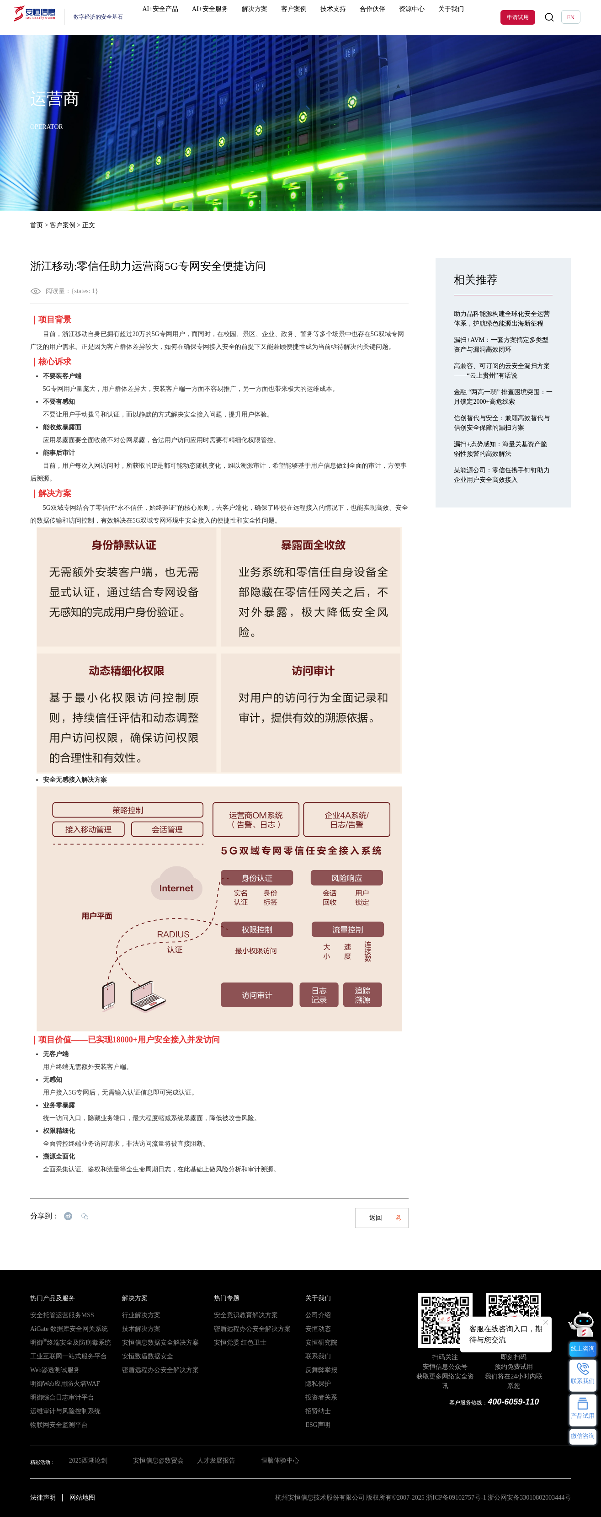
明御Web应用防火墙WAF (57, 1384)
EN (570, 17)
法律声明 (43, 1497)
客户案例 (285, 17)
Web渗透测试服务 (49, 1370)
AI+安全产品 (174, 17)
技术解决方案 (137, 1329)
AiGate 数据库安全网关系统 (60, 1329)
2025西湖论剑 (84, 1462)
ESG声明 (315, 1425)
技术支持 (317, 17)
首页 (36, 225)
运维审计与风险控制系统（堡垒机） (70, 1411)
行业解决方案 (137, 1315)
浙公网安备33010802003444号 (529, 1497)
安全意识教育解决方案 (239, 1315)
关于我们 (412, 17)
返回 (385, 1217)
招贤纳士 (315, 1411)
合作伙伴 (349, 17)
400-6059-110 (515, 1402)
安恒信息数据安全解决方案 (152, 1343)
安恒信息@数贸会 (155, 1462)
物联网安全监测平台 (52, 1425)
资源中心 (381, 17)
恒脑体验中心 (283, 1462)
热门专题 (224, 1298)
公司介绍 (315, 1315)
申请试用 (518, 17)
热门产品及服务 (47, 1298)
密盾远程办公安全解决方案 (152, 1370)
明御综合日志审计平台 (55, 1397)
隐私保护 (315, 1384)
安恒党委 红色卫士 (234, 1343)
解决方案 (253, 17)
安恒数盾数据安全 (142, 1356)
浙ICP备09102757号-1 (456, 1497)
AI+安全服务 (216, 17)
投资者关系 (317, 1397)
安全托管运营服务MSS (55, 1315)
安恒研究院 (317, 1343)
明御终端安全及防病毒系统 (62, 1343)
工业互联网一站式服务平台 (60, 1356)
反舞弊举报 (317, 1370)
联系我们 (315, 1356)
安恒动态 (315, 1329)
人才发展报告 (217, 1462)
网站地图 (82, 1497)
